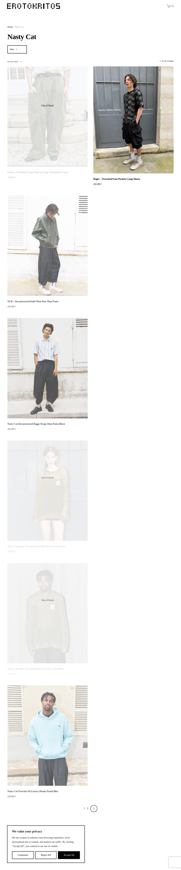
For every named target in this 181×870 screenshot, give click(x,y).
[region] (46, 844)
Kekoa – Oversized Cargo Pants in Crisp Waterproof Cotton (37, 172)
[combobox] (14, 61)
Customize (23, 855)
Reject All (46, 855)
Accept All (69, 855)
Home (10, 26)
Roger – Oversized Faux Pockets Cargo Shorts (116, 179)
